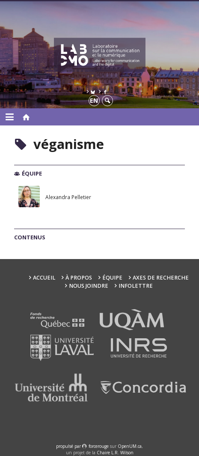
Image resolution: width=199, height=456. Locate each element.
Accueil (44, 277)
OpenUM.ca (130, 446)
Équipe (112, 277)
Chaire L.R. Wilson (115, 453)
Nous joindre (88, 285)
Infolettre (136, 285)
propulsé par (69, 446)
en (94, 100)
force (99, 446)
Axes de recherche (161, 277)
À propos (78, 277)
